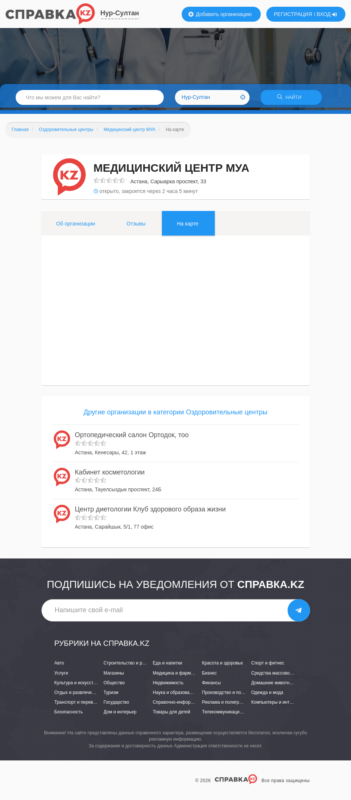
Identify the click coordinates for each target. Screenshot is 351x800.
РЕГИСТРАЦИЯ (293, 14)
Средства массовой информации (285, 675)
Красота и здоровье (222, 665)
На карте (187, 226)
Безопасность (68, 714)
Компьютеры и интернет (276, 704)
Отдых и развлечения (76, 694)
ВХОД (327, 14)
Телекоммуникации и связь (230, 714)
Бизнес (209, 675)
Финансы (211, 685)
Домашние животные (273, 685)
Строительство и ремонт (129, 665)
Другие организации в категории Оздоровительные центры (175, 414)
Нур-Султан (119, 13)
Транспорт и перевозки (78, 704)
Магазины (114, 675)
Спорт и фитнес (268, 665)
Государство (116, 704)
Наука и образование (175, 694)
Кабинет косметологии (110, 474)
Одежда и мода (267, 694)
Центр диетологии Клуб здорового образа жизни (150, 512)
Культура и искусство (76, 685)
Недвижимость (168, 685)
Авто (59, 665)
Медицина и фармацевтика (181, 675)
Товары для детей (171, 714)
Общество (114, 685)
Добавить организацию (220, 14)
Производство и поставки (228, 694)
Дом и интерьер (120, 714)
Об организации (75, 226)
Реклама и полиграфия (226, 704)
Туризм (111, 694)
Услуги (61, 675)
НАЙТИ (291, 99)
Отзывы (135, 226)
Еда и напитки (167, 665)
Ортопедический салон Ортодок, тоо (132, 437)
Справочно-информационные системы (193, 704)
